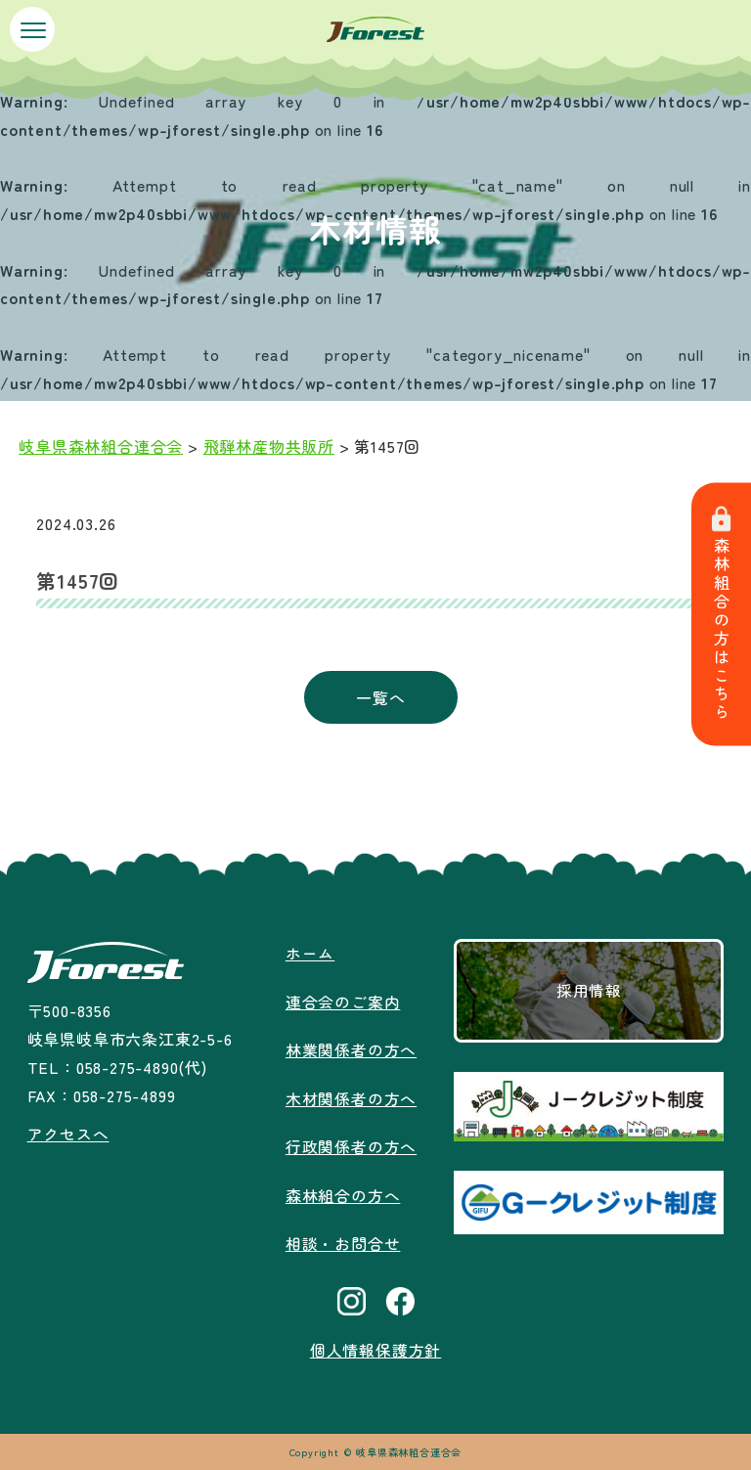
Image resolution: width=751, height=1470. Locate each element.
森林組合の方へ (343, 1191)
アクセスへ (67, 1133)
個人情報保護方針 (375, 1346)
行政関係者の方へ (351, 1144)
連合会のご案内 (343, 1000)
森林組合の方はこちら (721, 615)
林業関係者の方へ (351, 1048)
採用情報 (589, 990)
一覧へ (380, 697)
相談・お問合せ (343, 1239)
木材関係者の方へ (351, 1096)
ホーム (310, 952)
